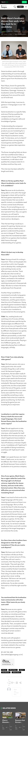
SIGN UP (24, 2)
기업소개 (4, 2)
